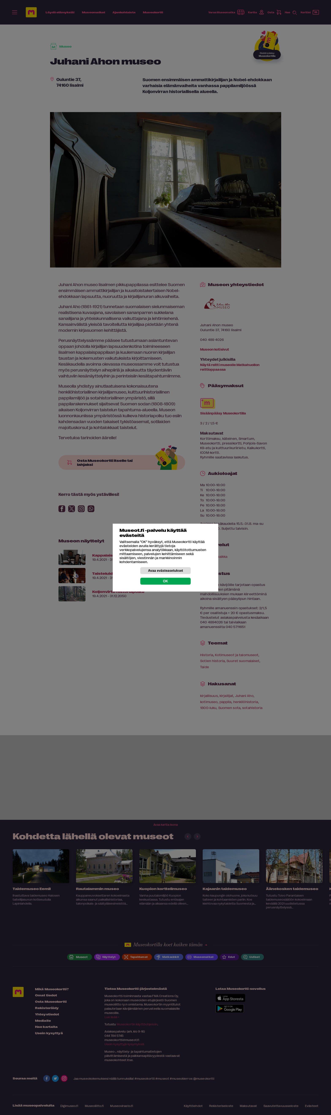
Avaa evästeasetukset (165, 570)
